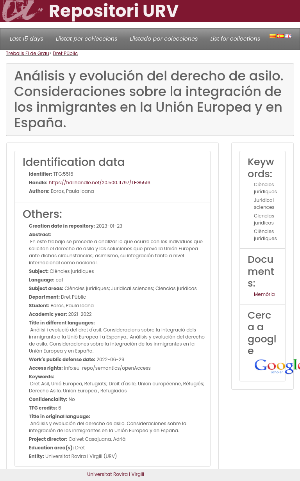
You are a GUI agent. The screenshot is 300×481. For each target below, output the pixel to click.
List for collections (235, 39)
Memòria (264, 294)
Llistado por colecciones (164, 39)
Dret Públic (65, 53)
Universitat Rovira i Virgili (115, 474)
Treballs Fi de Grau (27, 53)
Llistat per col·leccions (87, 39)
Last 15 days (26, 39)
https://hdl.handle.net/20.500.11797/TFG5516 (99, 182)
